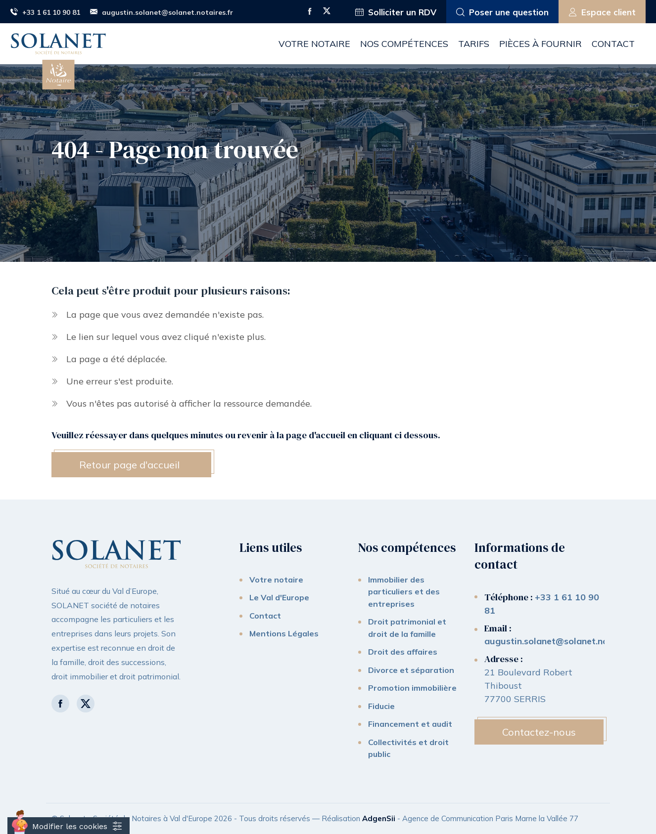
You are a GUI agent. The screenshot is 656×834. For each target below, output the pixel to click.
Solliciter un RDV (395, 12)
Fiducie (381, 706)
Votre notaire (314, 43)
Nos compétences (404, 43)
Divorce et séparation (411, 670)
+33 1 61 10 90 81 (45, 12)
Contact (613, 43)
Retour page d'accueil (129, 465)
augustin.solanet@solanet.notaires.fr (161, 12)
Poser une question (502, 12)
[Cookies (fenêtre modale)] (68, 825)
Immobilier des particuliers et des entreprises (404, 592)
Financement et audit (410, 724)
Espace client (602, 12)
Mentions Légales (284, 633)
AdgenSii (378, 818)
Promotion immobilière (412, 688)
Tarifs (473, 43)
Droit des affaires (402, 652)
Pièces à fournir (540, 43)
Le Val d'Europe (279, 597)
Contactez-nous (539, 732)
